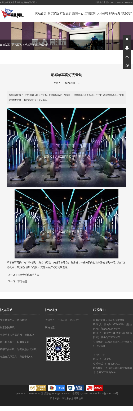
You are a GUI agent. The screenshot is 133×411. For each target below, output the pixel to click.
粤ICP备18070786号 (107, 393)
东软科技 (67, 398)
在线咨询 (127, 47)
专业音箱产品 (7, 320)
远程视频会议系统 (27, 349)
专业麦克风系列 (8, 356)
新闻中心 (77, 13)
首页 (127, 39)
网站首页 (40, 13)
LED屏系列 (23, 342)
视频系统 (29, 335)
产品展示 (65, 13)
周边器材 (22, 320)
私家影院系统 (7, 327)
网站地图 (78, 398)
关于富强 (53, 13)
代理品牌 (62, 320)
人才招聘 (102, 13)
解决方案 (114, 13)
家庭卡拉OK (26, 356)
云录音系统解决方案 (28, 275)
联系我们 (126, 13)
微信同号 (127, 65)
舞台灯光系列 (7, 342)
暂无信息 (22, 281)
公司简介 (50, 320)
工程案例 (90, 13)
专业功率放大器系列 (11, 335)
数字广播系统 (7, 349)
